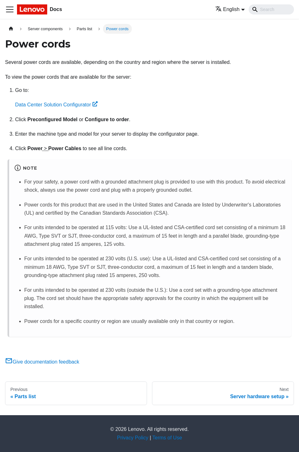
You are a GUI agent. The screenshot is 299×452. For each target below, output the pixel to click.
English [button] (227, 9)
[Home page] (11, 29)
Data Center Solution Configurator (56, 104)
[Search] (271, 9)
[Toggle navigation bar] (9, 9)
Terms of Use (167, 437)
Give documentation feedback (42, 361)
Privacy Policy (133, 437)
